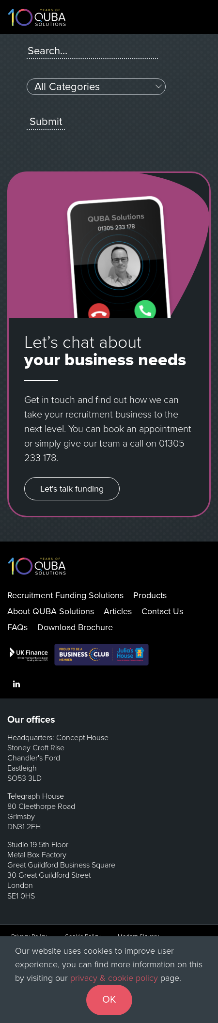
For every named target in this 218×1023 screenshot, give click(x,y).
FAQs (17, 627)
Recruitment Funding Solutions (65, 595)
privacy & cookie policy (114, 978)
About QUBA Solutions (50, 611)
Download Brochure (75, 627)
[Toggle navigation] (200, 17)
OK (109, 999)
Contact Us (162, 611)
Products (150, 595)
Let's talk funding (72, 488)
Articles (118, 611)
